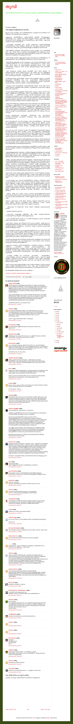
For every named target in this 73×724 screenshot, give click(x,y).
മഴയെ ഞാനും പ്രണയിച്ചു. (61, 152)
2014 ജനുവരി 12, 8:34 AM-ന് (15, 505)
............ (10, 543)
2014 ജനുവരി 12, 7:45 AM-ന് (15, 476)
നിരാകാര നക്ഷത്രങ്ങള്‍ (60, 105)
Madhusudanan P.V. (13, 536)
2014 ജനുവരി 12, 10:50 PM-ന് (15, 548)
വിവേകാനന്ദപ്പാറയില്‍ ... (60, 190)
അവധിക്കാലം (58, 109)
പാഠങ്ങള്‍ (57, 155)
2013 (56, 340)
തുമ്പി (11, 6)
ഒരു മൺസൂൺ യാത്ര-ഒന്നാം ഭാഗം (60, 188)
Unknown (11, 489)
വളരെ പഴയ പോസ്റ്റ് (45, 709)
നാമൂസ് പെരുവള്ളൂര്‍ (13, 408)
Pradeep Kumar (12, 441)
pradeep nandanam (13, 569)
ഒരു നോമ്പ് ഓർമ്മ (59, 161)
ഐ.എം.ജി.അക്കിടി (59, 171)
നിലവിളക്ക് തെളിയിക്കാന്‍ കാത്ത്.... (60, 336)
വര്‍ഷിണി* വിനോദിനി (13, 357)
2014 (56, 320)
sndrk (33, 717)
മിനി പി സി (11, 582)
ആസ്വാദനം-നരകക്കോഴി (61, 179)
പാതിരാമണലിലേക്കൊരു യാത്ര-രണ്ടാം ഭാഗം (60, 197)
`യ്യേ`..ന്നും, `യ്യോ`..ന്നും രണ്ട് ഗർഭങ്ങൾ (61, 72)
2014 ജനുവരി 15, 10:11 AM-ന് (15, 610)
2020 (56, 311)
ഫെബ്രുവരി (59, 331)
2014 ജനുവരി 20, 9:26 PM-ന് (15, 633)
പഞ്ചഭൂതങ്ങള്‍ (58, 151)
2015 (56, 319)
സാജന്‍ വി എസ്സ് (12, 517)
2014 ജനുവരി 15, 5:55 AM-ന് (15, 595)
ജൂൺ (57, 324)
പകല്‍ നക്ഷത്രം (58, 89)
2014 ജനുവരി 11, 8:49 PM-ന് (15, 339)
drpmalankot (11, 480)
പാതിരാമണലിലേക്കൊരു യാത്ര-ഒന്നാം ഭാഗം (60, 194)
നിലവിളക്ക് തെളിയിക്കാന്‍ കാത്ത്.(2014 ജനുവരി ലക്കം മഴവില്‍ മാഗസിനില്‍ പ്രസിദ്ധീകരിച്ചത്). (61, 134)
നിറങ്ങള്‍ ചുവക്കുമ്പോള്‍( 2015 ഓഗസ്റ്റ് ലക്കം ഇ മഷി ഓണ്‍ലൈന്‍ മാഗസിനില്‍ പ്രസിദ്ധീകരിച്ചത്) (61, 102)
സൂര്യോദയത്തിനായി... (60, 191)
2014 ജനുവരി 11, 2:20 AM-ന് (15, 304)
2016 (56, 317)
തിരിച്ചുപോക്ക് (58, 69)
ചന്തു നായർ (11, 668)
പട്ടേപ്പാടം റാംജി (12, 283)
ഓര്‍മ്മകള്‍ (11, 649)
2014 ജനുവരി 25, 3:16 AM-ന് (15, 664)
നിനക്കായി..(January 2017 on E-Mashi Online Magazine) (61, 94)
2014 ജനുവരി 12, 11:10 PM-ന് (15, 564)
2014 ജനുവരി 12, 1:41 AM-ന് (15, 364)
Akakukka (11, 308)
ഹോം (28, 709)
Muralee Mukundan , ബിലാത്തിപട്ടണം (17, 590)
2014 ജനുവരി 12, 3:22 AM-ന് (15, 404)
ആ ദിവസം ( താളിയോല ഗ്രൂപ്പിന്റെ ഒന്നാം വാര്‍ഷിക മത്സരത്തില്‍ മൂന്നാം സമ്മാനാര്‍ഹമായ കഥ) (61, 119)
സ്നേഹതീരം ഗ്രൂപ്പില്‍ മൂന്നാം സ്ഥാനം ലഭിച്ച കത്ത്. (60, 55)
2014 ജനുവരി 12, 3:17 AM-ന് (15, 390)
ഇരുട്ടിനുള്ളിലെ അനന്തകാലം (58, 76)
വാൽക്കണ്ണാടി (58, 84)
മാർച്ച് (57, 330)
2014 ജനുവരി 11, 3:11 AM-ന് (15, 320)
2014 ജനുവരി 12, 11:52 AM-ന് (15, 523)
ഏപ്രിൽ (58, 328)
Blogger (48, 717)
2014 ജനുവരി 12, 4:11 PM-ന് (15, 539)
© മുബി (10, 509)
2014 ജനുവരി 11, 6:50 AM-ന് (15, 329)
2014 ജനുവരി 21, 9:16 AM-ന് (15, 645)
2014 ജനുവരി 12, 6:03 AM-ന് (15, 457)
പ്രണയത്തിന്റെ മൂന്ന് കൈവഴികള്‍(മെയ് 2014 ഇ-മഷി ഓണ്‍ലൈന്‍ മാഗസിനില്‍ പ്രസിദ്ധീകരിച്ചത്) (61, 113)
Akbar (10, 368)
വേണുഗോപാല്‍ (12, 334)
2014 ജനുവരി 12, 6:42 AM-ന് (15, 466)
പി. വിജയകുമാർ (12, 614)
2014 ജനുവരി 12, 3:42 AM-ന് (15, 437)
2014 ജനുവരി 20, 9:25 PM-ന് (15, 625)
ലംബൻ (10, 383)
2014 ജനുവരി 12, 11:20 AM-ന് (15, 513)
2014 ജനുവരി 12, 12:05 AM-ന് (15, 353)
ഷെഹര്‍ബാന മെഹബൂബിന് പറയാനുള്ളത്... (61, 91)
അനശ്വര (11, 599)
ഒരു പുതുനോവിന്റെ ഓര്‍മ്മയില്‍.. (59, 163)
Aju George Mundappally (14, 528)
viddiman (11, 553)
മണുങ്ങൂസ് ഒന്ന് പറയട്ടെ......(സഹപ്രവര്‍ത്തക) (59, 166)
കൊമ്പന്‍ (11, 395)
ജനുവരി (58, 333)
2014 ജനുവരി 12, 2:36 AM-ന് (15, 378)
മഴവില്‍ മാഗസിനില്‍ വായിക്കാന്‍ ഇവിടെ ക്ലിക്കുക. (18, 273)
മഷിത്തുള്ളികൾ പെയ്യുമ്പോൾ (58, 79)
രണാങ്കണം (57, 154)
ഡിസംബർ (59, 322)
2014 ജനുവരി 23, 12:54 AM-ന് (15, 656)
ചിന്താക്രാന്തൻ (12, 498)
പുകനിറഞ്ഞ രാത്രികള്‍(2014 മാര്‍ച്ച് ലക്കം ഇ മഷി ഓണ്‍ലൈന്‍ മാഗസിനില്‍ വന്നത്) (61, 124)
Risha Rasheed (12, 638)
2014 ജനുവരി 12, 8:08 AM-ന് (15, 494)
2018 (56, 313)
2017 (56, 315)
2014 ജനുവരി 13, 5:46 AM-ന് (15, 586)
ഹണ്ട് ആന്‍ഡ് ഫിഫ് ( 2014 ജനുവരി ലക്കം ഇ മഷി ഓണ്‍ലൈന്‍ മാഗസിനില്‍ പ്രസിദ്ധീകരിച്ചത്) (61, 129)
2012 (56, 342)
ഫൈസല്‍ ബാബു (13, 471)
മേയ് (57, 326)
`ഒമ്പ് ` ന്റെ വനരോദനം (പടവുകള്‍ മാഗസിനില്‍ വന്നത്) (60, 63)
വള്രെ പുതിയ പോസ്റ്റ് (11, 709)
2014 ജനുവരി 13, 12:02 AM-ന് (15, 578)
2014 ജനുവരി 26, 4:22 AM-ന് (15, 672)
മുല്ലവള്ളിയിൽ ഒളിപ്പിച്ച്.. (61, 74)
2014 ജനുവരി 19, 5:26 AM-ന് (15, 617)
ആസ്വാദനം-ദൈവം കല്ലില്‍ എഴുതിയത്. (60, 177)
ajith (10, 461)
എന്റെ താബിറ (58, 169)
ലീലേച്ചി (57, 85)
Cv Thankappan (12, 324)
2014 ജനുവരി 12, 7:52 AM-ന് (15, 485)
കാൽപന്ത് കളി (58, 87)
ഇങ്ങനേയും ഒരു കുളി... (60, 137)
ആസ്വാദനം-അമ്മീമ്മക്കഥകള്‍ (58, 181)
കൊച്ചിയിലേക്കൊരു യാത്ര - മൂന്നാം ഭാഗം (61, 208)
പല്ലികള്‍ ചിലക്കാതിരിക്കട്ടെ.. (59, 98)
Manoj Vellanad (12, 343)
